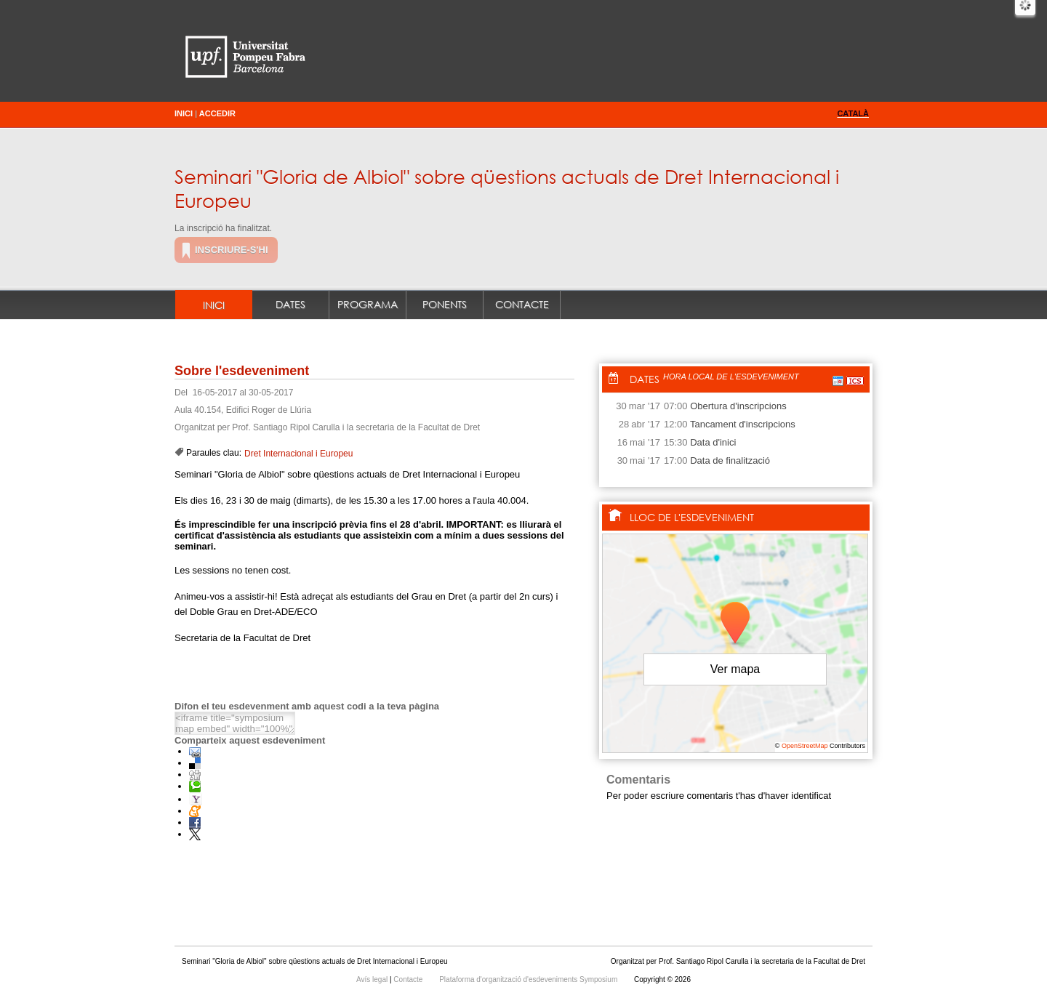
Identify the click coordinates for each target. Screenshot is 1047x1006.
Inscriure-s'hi (231, 249)
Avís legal (373, 979)
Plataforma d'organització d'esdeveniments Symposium (529, 979)
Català (853, 113)
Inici (183, 113)
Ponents (444, 304)
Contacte (522, 304)
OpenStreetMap (805, 745)
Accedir (217, 113)
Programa (367, 304)
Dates (290, 304)
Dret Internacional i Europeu (298, 453)
